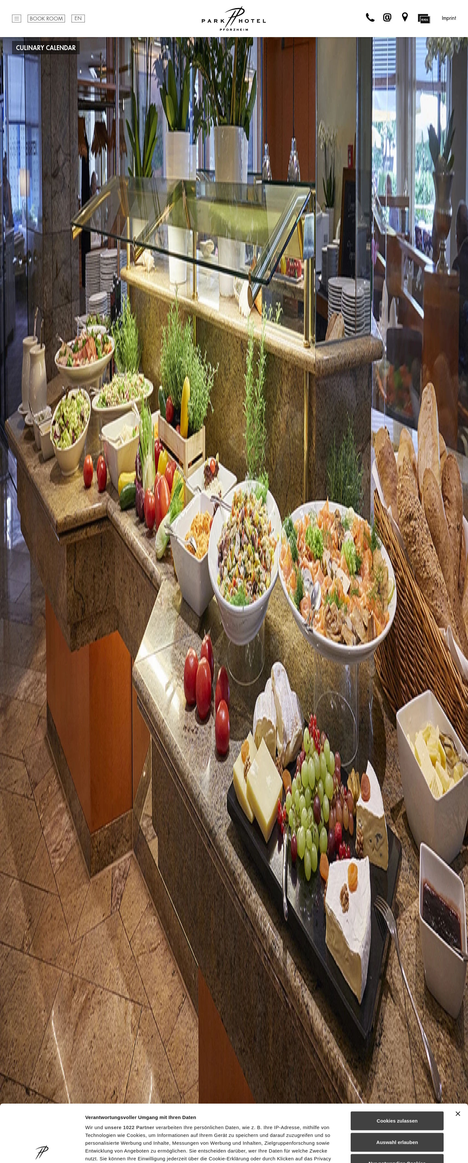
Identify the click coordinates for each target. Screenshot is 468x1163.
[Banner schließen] (458, 1056)
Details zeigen (345, 1150)
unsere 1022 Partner (129, 1070)
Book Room (46, 18)
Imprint (449, 18)
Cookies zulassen (397, 1063)
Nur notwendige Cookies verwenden (397, 1110)
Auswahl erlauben (397, 1085)
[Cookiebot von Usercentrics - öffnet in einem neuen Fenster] (42, 1150)
